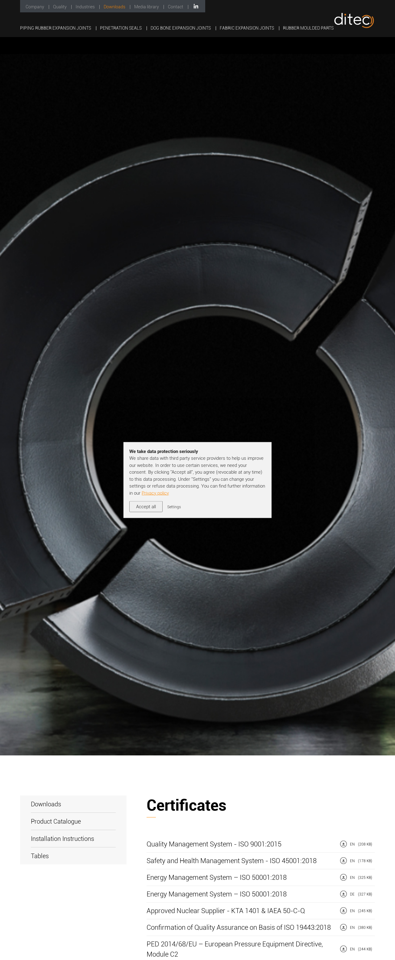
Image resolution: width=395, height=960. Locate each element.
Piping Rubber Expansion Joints (56, 28)
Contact (176, 6)
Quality (60, 6)
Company (35, 6)
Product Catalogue (56, 821)
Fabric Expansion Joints (247, 28)
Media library (147, 6)
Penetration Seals (121, 28)
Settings (174, 507)
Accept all (146, 506)
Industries (86, 6)
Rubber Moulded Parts (308, 28)
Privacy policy (155, 493)
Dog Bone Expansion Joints (181, 28)
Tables (40, 856)
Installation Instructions (62, 838)
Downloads (115, 6)
